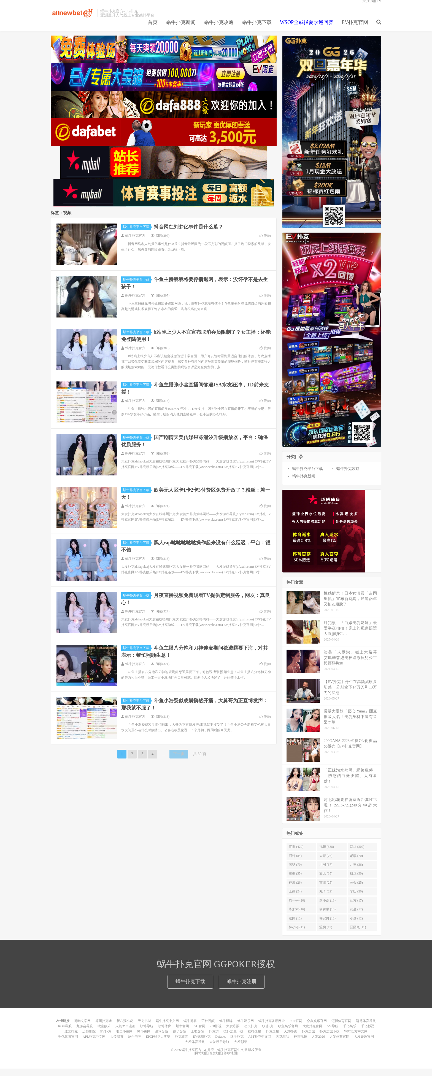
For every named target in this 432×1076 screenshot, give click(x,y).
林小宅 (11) (297, 935)
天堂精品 (282, 1044)
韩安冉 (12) (327, 926)
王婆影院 (197, 1039)
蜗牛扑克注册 (241, 989)
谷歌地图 (230, 1060)
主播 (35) (295, 881)
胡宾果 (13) (327, 917)
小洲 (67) (325, 872)
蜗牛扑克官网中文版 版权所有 (239, 1057)
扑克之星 (272, 1039)
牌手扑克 (237, 1044)
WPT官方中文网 (356, 1039)
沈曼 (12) (356, 917)
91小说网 (143, 1039)
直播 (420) (296, 854)
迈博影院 (89, 1039)
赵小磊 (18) (327, 908)
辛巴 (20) (356, 899)
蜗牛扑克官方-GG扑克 (72, 19)
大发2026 (318, 1044)
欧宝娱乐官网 (288, 1033)
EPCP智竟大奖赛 (158, 1044)
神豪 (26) (295, 890)
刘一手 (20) (297, 908)
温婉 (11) (325, 935)
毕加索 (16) (297, 917)
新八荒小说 (125, 1028)
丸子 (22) (325, 899)
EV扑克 (105, 1039)
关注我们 (370, 7)
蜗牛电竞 (134, 1044)
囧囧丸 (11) (358, 935)
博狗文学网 (82, 1028)
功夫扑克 (250, 1033)
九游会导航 (84, 1033)
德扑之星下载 (233, 1039)
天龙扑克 (290, 1039)
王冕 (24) (295, 899)
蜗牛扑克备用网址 (271, 1028)
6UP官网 (296, 1028)
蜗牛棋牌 (226, 1028)
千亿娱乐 (349, 1033)
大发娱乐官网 (364, 1044)
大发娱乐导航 (219, 1049)
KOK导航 (65, 1033)
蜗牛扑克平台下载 (137, 234)
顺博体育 (164, 1033)
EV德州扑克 (201, 1044)
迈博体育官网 (341, 1028)
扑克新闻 (181, 1044)
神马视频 (300, 1044)
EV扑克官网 (355, 28)
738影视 (216, 1033)
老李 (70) (356, 863)
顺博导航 (146, 1033)
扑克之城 (308, 1039)
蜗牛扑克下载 (257, 28)
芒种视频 (208, 1028)
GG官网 (199, 1033)
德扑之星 (254, 1039)
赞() (265, 243)
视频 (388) (326, 854)
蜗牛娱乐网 (245, 1028)
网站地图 (201, 1060)
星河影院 (161, 1039)
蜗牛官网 (182, 1033)
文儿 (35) (325, 881)
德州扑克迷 (103, 1028)
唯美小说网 (124, 1039)
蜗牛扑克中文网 (167, 1028)
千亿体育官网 (68, 1044)
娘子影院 (179, 1039)
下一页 (179, 761)
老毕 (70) (295, 872)
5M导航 (332, 1033)
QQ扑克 (267, 1033)
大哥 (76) (325, 863)
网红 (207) (357, 854)
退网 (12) (295, 926)
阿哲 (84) (295, 863)
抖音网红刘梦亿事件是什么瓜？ (188, 234)
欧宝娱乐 (104, 1033)
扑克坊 (214, 1039)
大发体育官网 (339, 1044)
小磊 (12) (356, 926)
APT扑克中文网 (259, 1044)
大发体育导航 (195, 1049)
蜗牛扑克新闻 (181, 28)
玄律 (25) (325, 890)
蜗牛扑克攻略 (219, 28)
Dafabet (220, 1044)
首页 (153, 28)
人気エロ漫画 (125, 1033)
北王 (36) (356, 872)
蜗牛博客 (190, 1028)
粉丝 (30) (356, 881)
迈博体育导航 (366, 1028)
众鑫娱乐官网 (317, 1028)
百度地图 (215, 1060)
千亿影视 (367, 1033)
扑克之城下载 (329, 1039)
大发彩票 (232, 1033)
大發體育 (116, 1044)
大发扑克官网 (312, 1033)
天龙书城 (144, 1028)
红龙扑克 (71, 1039)
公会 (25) (356, 890)
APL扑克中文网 (94, 1044)
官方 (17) (356, 908)
